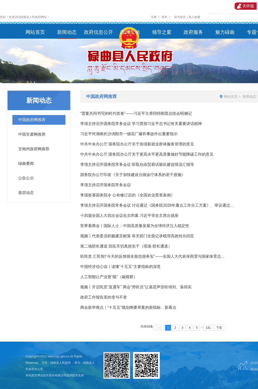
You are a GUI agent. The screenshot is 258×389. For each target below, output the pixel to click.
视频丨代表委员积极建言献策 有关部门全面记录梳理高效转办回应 (137, 236)
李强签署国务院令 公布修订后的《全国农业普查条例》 (127, 195)
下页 (219, 327)
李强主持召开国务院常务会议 (105, 185)
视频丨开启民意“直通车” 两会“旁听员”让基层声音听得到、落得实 (136, 287)
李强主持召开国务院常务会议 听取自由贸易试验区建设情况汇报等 (137, 164)
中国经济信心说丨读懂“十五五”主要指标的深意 (120, 267)
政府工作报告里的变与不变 (103, 297)
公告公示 (26, 178)
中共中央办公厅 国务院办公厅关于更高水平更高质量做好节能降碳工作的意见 (147, 154)
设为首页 (180, 17)
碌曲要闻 (26, 163)
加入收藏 (194, 17)
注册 (154, 17)
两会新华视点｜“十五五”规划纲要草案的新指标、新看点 (128, 307)
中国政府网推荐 (31, 120)
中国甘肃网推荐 (31, 134)
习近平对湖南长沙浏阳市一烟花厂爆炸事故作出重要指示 (129, 134)
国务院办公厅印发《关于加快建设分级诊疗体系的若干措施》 (132, 175)
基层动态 (26, 193)
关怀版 (245, 6)
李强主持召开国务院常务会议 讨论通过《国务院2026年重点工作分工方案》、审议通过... (156, 205)
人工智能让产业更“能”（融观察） (108, 277)
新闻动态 (249, 96)
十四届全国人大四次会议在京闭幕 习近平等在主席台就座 (129, 215)
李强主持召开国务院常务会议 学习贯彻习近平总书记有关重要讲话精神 (141, 124)
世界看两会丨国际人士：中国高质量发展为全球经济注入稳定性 (134, 226)
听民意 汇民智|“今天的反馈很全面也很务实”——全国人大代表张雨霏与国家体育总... (152, 256)
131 (208, 327)
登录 (164, 17)
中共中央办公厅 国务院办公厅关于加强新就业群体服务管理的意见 (137, 144)
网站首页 (231, 96)
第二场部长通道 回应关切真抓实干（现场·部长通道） (126, 246)
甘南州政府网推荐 (33, 149)
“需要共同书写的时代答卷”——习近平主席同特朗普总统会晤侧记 (136, 113)
